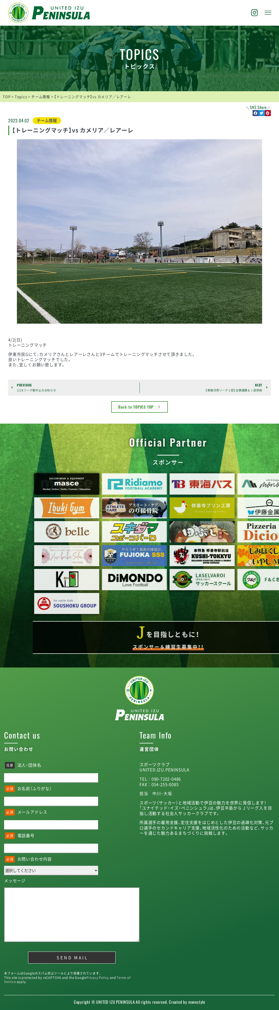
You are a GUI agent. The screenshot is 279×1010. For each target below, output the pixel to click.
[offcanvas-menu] (268, 12)
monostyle (196, 1002)
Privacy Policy (97, 977)
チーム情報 (47, 120)
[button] (256, 113)
